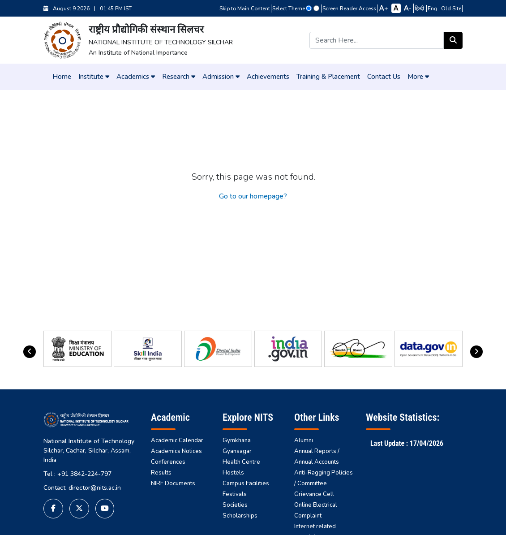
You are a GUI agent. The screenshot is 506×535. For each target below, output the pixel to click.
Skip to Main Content (244, 8)
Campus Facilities (246, 483)
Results (161, 473)
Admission (221, 76)
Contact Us (383, 76)
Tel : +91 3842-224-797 (77, 474)
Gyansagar (237, 451)
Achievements (268, 76)
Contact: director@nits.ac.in (82, 487)
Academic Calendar (177, 440)
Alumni (303, 440)
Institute (93, 76)
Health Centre (241, 462)
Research (178, 76)
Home (61, 76)
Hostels (233, 473)
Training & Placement (328, 76)
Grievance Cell (314, 494)
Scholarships (240, 516)
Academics (135, 76)
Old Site (451, 8)
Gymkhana (237, 440)
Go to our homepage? (253, 196)
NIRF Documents (173, 483)
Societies (235, 505)
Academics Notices (176, 451)
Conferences (168, 462)
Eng (433, 8)
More (418, 76)
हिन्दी (420, 8)
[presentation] (29, 351)
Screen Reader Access (349, 8)
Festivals (235, 494)
